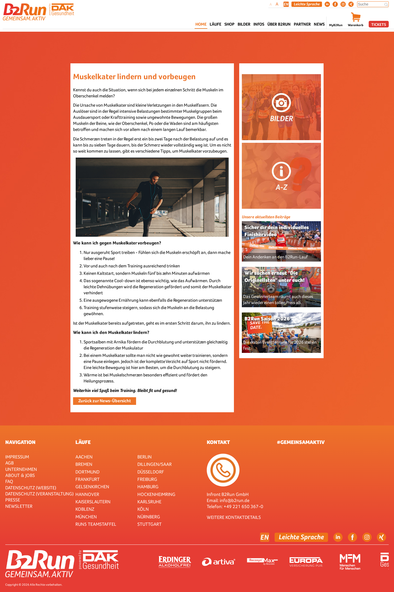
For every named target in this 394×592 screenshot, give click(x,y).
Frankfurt (87, 479)
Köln (143, 509)
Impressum (17, 457)
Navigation (20, 442)
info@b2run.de (234, 500)
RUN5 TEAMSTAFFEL (95, 524)
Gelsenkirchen (92, 486)
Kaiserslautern (92, 501)
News (319, 24)
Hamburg (147, 486)
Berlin (144, 457)
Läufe (83, 442)
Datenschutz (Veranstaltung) (39, 493)
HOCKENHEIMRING (156, 494)
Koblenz (84, 509)
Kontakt (218, 442)
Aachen (84, 457)
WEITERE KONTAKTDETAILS (234, 517)
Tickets (378, 24)
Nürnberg (148, 516)
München (86, 516)
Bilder (244, 24)
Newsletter (18, 506)
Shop (229, 24)
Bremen (83, 464)
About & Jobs (20, 475)
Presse (12, 500)
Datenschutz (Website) (30, 487)
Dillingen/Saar (154, 464)
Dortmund (87, 472)
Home (200, 24)
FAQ (9, 481)
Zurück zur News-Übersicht (104, 400)
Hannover (87, 494)
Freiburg (147, 479)
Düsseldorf (150, 472)
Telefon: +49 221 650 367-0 (235, 506)
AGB (9, 463)
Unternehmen (21, 469)
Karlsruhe (149, 501)
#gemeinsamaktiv (301, 442)
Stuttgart (149, 524)
